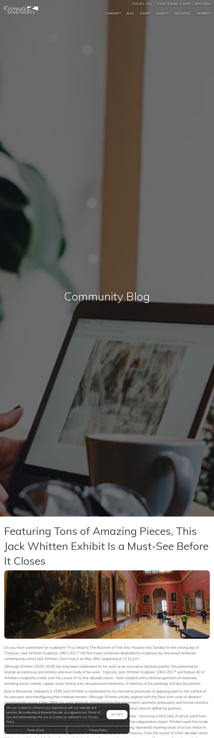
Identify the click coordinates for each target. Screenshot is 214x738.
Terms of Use (35, 730)
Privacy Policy (98, 730)
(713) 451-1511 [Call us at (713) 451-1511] (142, 3)
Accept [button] (117, 714)
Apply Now (203, 3)
